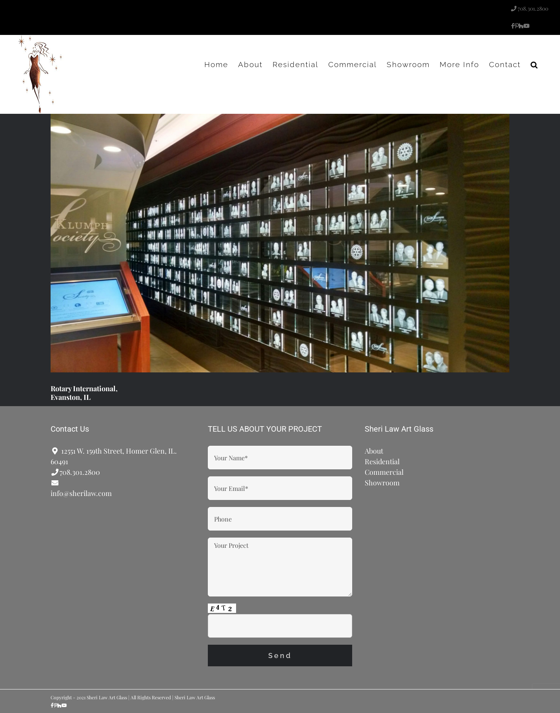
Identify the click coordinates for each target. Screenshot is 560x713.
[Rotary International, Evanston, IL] (280, 243)
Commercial (384, 472)
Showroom (382, 482)
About (374, 451)
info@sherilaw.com (81, 493)
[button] (534, 64)
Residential (382, 461)
